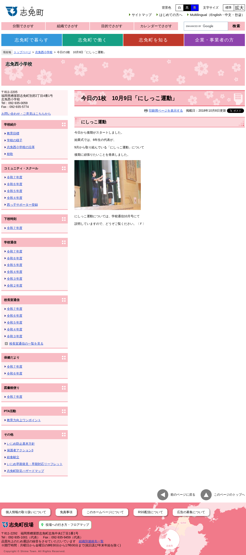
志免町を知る (153, 39)
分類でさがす (23, 26)
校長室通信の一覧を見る (26, 343)
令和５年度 (14, 191)
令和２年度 (14, 285)
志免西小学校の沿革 (21, 147)
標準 (228, 7)
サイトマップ (142, 15)
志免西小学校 (43, 52)
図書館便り (11, 388)
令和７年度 (14, 177)
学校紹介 (10, 124)
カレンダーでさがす (156, 26)
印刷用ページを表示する (166, 110)
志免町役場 (21, 525)
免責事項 (66, 512)
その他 (8, 434)
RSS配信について (150, 512)
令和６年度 (14, 184)
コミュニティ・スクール (21, 168)
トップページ (22, 52)
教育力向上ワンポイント (24, 420)
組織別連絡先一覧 (91, 541)
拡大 (239, 7)
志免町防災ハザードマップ (25, 471)
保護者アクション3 (20, 450)
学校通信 (10, 242)
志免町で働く (92, 39)
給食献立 (13, 457)
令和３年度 (14, 278)
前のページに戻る (182, 494)
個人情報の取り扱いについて (26, 512)
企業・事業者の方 (214, 39)
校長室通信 (11, 300)
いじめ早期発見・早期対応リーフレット (35, 464)
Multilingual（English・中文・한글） (217, 15)
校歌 (10, 154)
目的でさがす (111, 26)
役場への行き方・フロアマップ (67, 524)
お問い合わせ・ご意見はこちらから (26, 113)
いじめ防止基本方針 (21, 443)
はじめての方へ (170, 15)
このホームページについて (105, 512)
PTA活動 (10, 411)
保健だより (11, 357)
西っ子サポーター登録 (22, 204)
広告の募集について (191, 512)
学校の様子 (14, 140)
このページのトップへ (229, 494)
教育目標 (13, 133)
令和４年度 (14, 198)
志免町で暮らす (32, 39)
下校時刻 (10, 219)
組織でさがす (67, 26)
